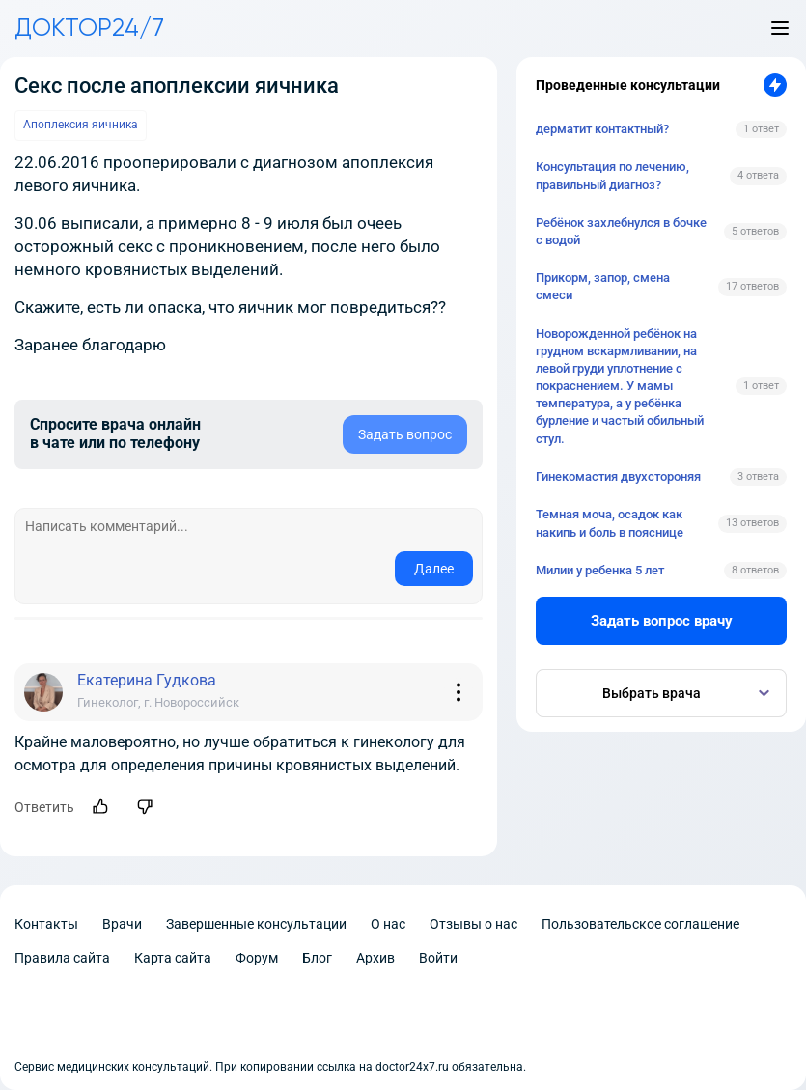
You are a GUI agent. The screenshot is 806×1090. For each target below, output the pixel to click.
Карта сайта (172, 957)
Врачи (122, 924)
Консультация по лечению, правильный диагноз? (612, 175)
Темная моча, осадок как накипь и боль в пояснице (609, 523)
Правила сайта (62, 957)
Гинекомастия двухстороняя (618, 476)
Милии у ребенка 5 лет (600, 570)
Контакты (46, 924)
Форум (257, 957)
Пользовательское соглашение (640, 924)
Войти (438, 957)
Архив (375, 957)
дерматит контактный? (602, 129)
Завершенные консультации (256, 924)
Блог (317, 957)
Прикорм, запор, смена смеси (603, 286)
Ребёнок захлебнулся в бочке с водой (621, 231)
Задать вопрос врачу (662, 620)
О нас (388, 924)
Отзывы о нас (473, 924)
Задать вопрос (405, 434)
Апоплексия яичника (80, 124)
